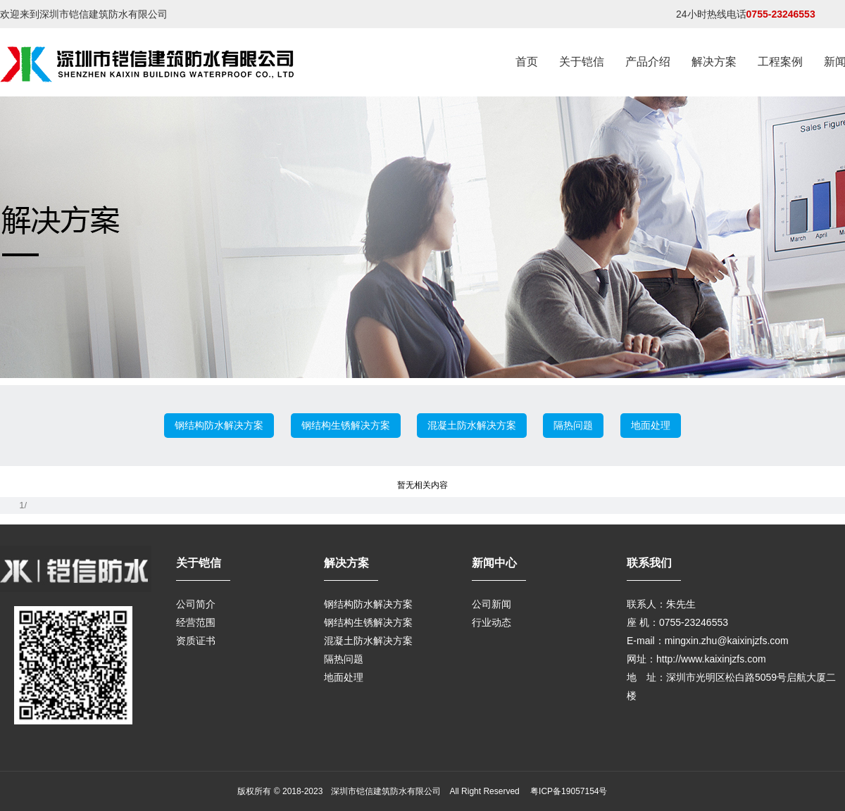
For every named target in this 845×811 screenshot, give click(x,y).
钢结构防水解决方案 (219, 425)
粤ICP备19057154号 (568, 791)
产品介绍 (647, 62)
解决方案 (714, 62)
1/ (23, 505)
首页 (526, 62)
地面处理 (650, 425)
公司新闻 (491, 604)
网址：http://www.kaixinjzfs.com (696, 659)
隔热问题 (573, 425)
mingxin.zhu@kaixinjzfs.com (727, 640)
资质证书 (195, 640)
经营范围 (195, 622)
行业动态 (491, 622)
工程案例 (780, 62)
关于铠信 (581, 62)
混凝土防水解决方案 (471, 425)
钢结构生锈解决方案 (345, 425)
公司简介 (195, 604)
